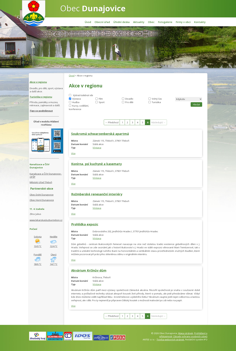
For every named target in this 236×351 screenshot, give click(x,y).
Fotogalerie (165, 22)
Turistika (156, 102)
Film (101, 98)
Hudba (75, 102)
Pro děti (129, 102)
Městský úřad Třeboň (41, 182)
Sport (101, 102)
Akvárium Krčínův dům (88, 270)
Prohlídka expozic (84, 224)
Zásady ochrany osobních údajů (190, 336)
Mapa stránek (185, 333)
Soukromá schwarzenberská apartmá (100, 134)
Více (73, 153)
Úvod (88, 22)
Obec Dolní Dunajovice (42, 194)
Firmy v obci (183, 22)
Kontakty (200, 22)
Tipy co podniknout (41, 110)
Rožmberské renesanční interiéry (96, 194)
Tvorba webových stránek (170, 339)
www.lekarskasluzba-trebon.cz (46, 220)
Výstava (76, 98)
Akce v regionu (38, 82)
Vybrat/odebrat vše (83, 95)
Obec (93, 8)
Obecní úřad (102, 22)
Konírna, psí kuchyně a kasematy (96, 164)
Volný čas (157, 98)
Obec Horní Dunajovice (42, 200)
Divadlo (129, 98)
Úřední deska (121, 22)
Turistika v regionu (41, 96)
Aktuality (138, 22)
